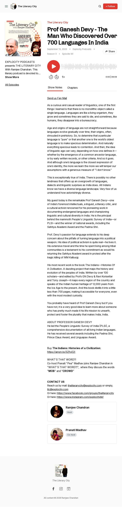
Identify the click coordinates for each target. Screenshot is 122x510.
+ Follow (110, 6)
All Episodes (12, 84)
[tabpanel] (82, 249)
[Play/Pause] (53, 66)
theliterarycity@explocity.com (85, 385)
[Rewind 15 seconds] (51, 77)
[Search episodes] (100, 6)
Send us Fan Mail (57, 98)
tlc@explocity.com (57, 389)
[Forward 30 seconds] (56, 77)
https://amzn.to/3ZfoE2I (61, 351)
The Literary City (27, 6)
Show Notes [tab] (55, 87)
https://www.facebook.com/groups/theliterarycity (85, 393)
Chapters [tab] (72, 87)
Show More (12, 77)
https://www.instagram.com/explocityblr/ (80, 397)
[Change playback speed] (63, 77)
